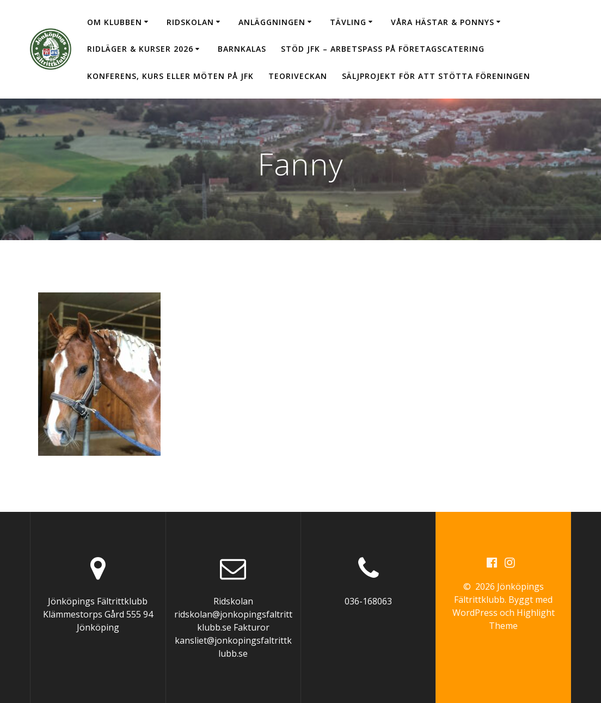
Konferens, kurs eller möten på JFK (170, 76)
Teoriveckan (297, 76)
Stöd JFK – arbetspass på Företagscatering (383, 49)
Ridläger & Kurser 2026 (140, 49)
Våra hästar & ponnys (442, 22)
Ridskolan (190, 22)
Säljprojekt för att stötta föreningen (436, 76)
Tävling (348, 22)
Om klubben (114, 22)
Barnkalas (242, 49)
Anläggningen (271, 22)
